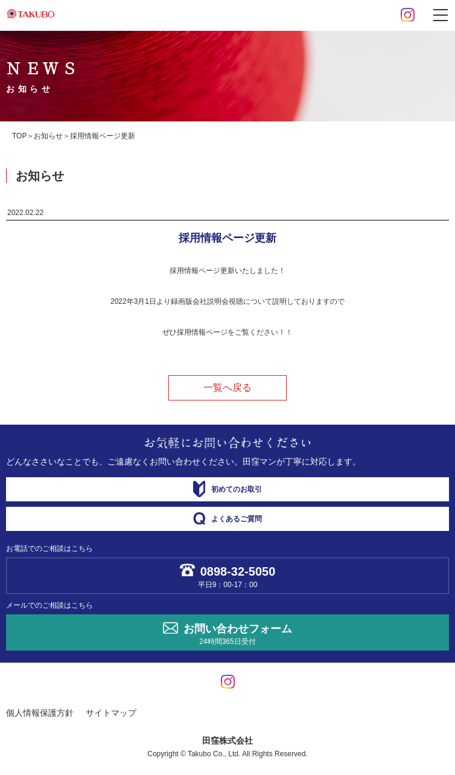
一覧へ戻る (227, 387)
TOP (19, 136)
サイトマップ (111, 713)
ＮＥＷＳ (43, 76)
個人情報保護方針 (40, 713)
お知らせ (48, 136)
